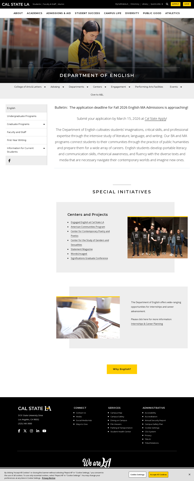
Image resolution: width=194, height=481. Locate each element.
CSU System (150, 432)
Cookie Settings (152, 428)
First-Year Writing (16, 140)
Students (37, 4)
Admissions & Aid (58, 13)
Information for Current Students (20, 150)
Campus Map (116, 413)
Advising (55, 87)
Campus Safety (117, 417)
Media (79, 417)
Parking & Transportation (121, 428)
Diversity (132, 13)
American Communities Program (88, 226)
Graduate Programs (18, 124)
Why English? (122, 369)
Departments (76, 87)
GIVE (187, 4)
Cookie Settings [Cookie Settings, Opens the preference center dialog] (137, 476)
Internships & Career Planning (147, 323)
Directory (135, 4)
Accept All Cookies (158, 476)
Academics (34, 13)
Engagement (118, 87)
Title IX (148, 439)
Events (174, 87)
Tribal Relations (152, 443)
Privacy (148, 435)
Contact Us (81, 413)
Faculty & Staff (49, 4)
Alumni (61, 4)
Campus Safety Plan (154, 424)
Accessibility (150, 413)
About (18, 13)
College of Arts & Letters (27, 87)
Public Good (152, 13)
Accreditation (151, 417)
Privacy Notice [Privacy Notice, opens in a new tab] (48, 479)
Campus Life (112, 13)
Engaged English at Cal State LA (87, 222)
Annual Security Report (155, 420)
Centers (97, 87)
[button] (157, 4)
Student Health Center (120, 432)
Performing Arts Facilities (149, 87)
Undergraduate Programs (21, 116)
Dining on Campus (118, 420)
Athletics (172, 13)
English (11, 108)
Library (145, 4)
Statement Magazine (82, 249)
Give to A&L (97, 94)
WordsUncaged (79, 253)
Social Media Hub (84, 420)
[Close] (189, 476)
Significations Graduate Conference (89, 258)
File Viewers (115, 424)
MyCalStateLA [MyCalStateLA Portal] (121, 4)
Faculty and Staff (16, 132)
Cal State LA (15, 4)
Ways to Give (82, 424)
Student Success (87, 13)
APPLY (175, 4)
